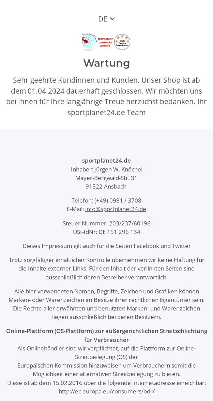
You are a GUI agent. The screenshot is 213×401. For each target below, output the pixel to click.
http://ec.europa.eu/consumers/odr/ (107, 391)
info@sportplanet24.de (115, 209)
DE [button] (102, 19)
